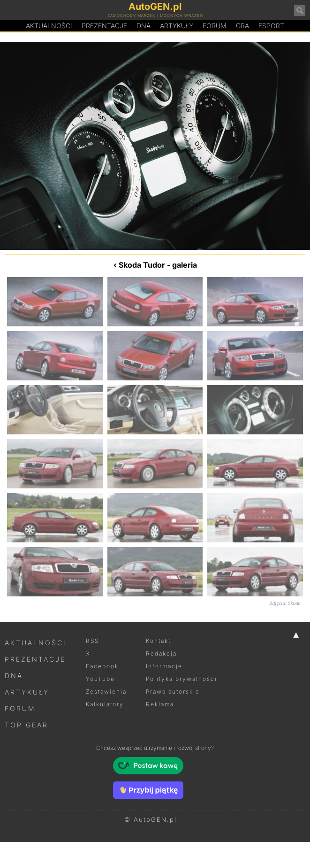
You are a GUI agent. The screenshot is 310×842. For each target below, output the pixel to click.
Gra (242, 26)
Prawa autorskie (173, 691)
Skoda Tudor (142, 265)
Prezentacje (104, 26)
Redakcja (161, 653)
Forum (215, 26)
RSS (92, 640)
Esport (271, 26)
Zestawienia (106, 691)
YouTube (100, 678)
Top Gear (26, 725)
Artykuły (176, 26)
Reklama (160, 704)
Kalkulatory (105, 704)
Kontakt (158, 640)
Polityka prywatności (181, 678)
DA (143, 25)
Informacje (164, 666)
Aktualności (49, 26)
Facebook (102, 666)
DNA (14, 676)
